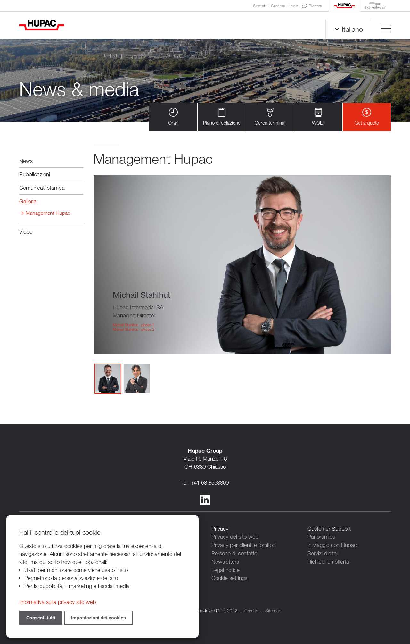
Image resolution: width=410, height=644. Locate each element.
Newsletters (225, 560)
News (26, 160)
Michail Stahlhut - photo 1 (133, 324)
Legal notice (225, 568)
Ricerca (312, 6)
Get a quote (367, 117)
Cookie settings (229, 576)
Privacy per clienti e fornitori (243, 544)
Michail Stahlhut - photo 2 (133, 329)
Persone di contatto (234, 552)
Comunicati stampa (42, 187)
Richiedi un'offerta (328, 560)
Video (25, 231)
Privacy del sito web (234, 536)
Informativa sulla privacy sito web (57, 601)
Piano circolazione (222, 117)
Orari (173, 117)
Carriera (278, 5)
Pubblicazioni (34, 174)
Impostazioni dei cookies (98, 617)
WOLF (318, 117)
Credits (251, 609)
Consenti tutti (40, 617)
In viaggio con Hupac (332, 544)
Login (294, 5)
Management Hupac (48, 213)
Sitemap (273, 609)
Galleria (28, 201)
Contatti (260, 5)
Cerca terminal (270, 117)
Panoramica (321, 536)
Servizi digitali (323, 552)
